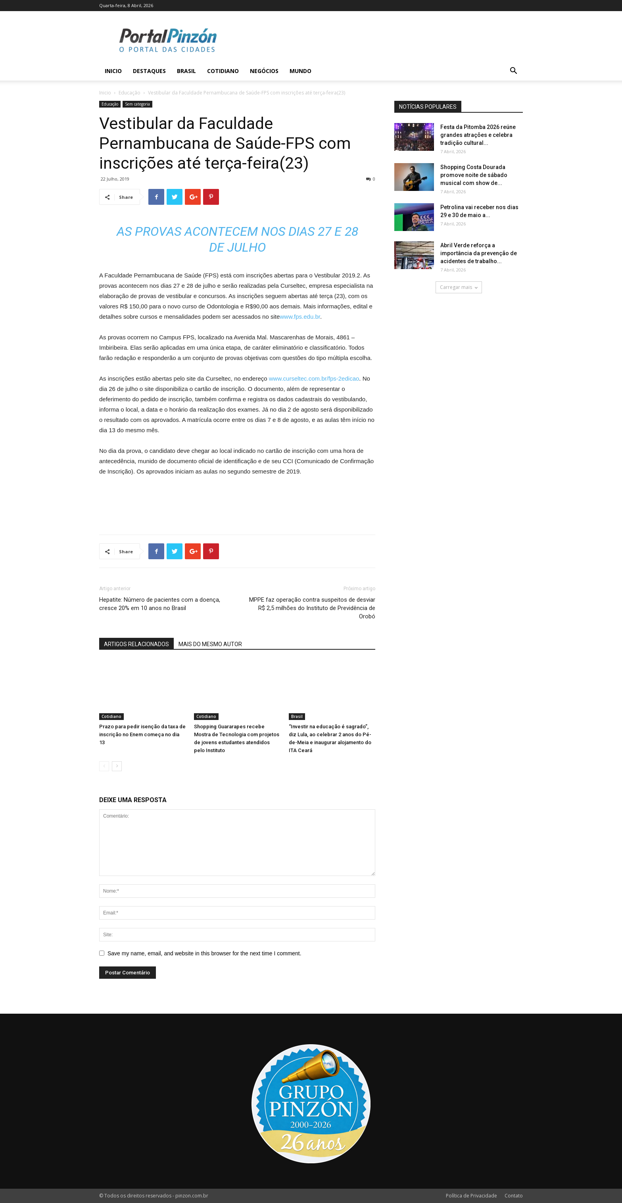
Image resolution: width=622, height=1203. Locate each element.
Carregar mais (459, 287)
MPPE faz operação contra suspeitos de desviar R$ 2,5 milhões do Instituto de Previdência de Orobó (312, 608)
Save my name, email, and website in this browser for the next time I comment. (204, 953)
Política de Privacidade (471, 1195)
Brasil (186, 71)
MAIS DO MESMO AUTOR (210, 644)
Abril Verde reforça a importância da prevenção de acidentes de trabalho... (478, 253)
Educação (129, 92)
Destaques (149, 71)
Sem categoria (137, 104)
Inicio (113, 71)
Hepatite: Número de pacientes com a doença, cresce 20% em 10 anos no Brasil (159, 604)
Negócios (264, 71)
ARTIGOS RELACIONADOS (136, 644)
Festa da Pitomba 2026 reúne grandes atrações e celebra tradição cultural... (478, 135)
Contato (514, 1195)
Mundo (300, 71)
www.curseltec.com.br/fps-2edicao (314, 378)
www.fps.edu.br (300, 316)
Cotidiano (223, 71)
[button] (513, 71)
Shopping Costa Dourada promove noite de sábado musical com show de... (473, 175)
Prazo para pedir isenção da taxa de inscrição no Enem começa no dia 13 (142, 734)
